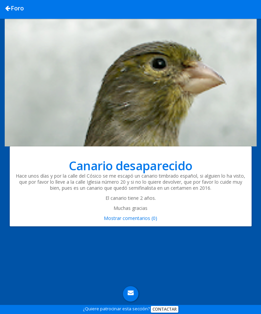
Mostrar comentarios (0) (130, 218)
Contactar (165, 309)
